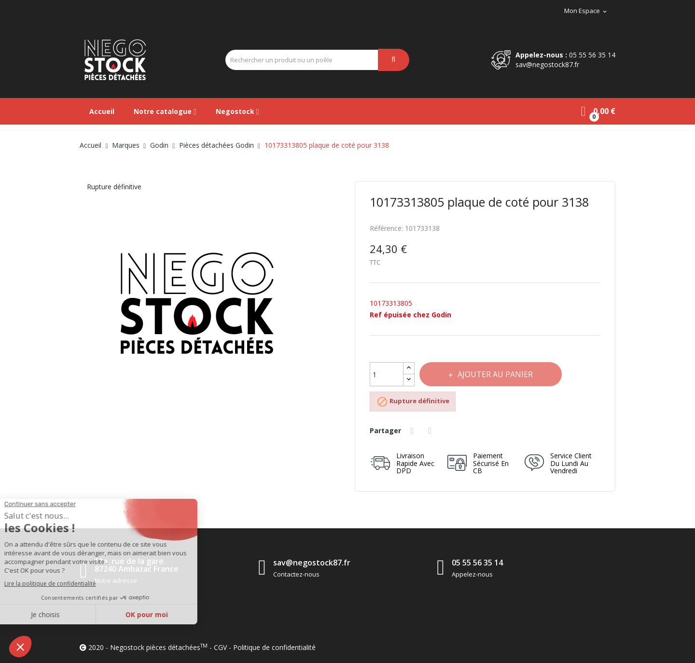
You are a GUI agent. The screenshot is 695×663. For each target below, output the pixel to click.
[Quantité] (386, 374)
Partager (413, 430)
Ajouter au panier (494, 374)
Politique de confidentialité (274, 647)
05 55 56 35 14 (592, 54)
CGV (220, 647)
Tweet (431, 430)
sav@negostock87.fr (547, 64)
